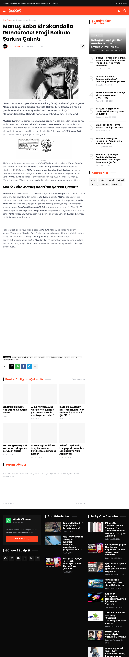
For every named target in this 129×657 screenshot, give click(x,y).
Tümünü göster (78, 379)
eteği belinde (39, 357)
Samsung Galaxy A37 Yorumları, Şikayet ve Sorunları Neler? (15, 448)
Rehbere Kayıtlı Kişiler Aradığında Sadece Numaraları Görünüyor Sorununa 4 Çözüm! (108, 158)
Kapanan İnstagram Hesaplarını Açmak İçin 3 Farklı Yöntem (109, 141)
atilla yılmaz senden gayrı (25, 20)
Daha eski (79, 503)
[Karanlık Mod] (119, 10)
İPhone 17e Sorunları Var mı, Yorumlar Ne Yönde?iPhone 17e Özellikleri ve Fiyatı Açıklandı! (111, 62)
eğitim (102, 180)
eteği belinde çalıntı (54, 357)
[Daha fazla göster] (35, 366)
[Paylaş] (82, 46)
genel (67, 357)
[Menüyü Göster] (4, 10)
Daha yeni (9, 503)
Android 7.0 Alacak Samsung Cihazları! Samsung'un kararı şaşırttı (110, 79)
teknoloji (116, 184)
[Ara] (125, 10)
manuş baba (76, 357)
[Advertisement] (44, 324)
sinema (105, 184)
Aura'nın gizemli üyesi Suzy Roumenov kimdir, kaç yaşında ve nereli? (43, 449)
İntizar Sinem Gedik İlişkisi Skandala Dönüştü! (115, 634)
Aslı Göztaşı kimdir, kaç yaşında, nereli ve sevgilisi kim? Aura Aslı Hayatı (71, 449)
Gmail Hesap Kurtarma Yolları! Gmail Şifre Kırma (109, 126)
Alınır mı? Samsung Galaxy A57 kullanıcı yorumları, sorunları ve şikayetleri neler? (42, 411)
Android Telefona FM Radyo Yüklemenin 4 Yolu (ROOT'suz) (110, 95)
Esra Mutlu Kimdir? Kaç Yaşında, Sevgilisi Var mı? (15, 410)
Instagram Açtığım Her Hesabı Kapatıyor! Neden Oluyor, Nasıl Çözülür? (72, 411)
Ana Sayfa (7, 20)
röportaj (94, 184)
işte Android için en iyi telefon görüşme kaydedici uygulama (110, 111)
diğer (93, 180)
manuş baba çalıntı (11, 359)
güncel (121, 180)
